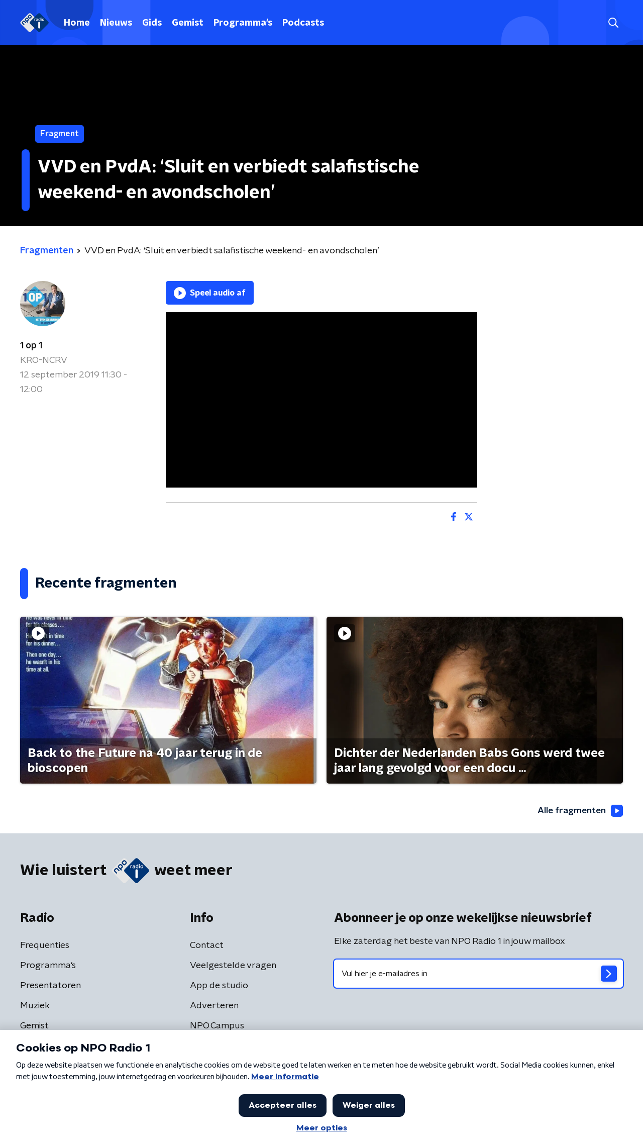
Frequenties (44, 945)
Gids (152, 23)
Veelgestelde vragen (233, 966)
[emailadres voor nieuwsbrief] (478, 974)
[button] (613, 23)
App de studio (219, 986)
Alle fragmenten (579, 811)
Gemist (187, 23)
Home (77, 23)
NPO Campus (217, 1026)
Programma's (242, 23)
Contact (207, 945)
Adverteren (214, 1006)
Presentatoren (50, 986)
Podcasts (303, 23)
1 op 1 (31, 345)
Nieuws (116, 23)
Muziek (35, 1006)
